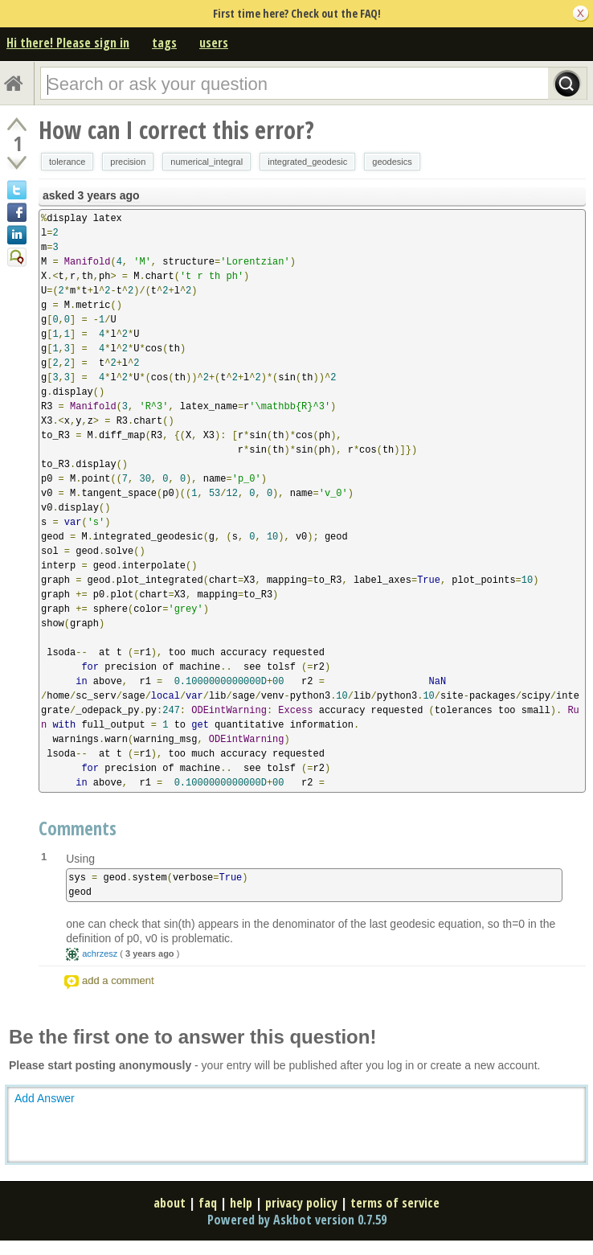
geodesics (392, 161)
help (241, 1203)
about (169, 1203)
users (213, 42)
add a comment (118, 980)
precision (127, 161)
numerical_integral (206, 161)
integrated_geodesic (307, 161)
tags (164, 42)
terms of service (395, 1203)
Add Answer (44, 1098)
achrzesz (99, 953)
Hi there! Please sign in (67, 42)
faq (207, 1203)
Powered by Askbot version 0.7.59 (296, 1219)
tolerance (67, 161)
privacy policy (301, 1203)
